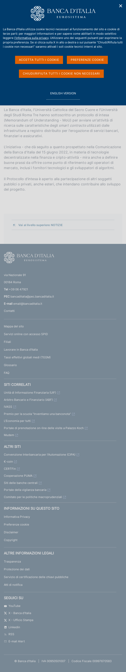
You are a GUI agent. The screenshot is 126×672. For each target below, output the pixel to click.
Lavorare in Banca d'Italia (21, 349)
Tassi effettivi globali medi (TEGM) (27, 357)
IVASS (8, 407)
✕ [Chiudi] (120, 6)
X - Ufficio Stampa (18, 620)
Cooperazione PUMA (18, 476)
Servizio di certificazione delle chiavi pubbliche (36, 577)
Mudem (9, 435)
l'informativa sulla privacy (31, 38)
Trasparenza (12, 561)
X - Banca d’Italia (17, 613)
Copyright (10, 540)
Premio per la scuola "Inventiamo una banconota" (37, 414)
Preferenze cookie (16, 524)
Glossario (10, 365)
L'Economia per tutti (17, 421)
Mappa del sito (14, 326)
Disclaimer (11, 532)
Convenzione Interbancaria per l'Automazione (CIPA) (39, 454)
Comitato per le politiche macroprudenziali (33, 497)
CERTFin (10, 469)
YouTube (12, 606)
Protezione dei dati (17, 569)
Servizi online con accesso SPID (26, 334)
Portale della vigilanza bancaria (25, 490)
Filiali (7, 342)
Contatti (9, 311)
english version (63, 95)
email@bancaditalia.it (27, 303)
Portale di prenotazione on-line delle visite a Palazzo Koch (44, 428)
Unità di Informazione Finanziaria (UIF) (30, 392)
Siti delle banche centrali (21, 483)
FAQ (6, 373)
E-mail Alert (14, 641)
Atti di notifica (13, 585)
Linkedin (12, 627)
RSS (9, 634)
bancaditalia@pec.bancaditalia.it (32, 296)
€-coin (8, 461)
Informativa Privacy (17, 517)
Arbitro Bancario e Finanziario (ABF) (28, 400)
